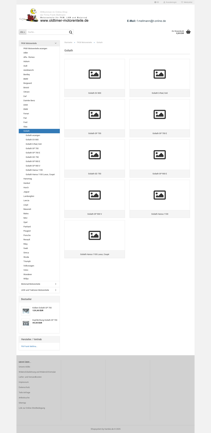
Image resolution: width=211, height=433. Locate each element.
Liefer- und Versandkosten (30, 377)
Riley (25, 244)
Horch (26, 187)
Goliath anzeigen (33, 135)
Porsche (27, 235)
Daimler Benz (29, 100)
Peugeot (27, 231)
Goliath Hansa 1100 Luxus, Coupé (40, 174)
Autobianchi (28, 70)
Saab (25, 248)
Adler (25, 53)
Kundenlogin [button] (170, 2)
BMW (25, 79)
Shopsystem (96, 429)
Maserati (27, 209)
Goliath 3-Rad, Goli (34, 144)
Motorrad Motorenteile (30, 284)
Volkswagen (28, 266)
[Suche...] (22, 32)
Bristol (26, 87)
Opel (25, 222)
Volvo (25, 270)
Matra (25, 213)
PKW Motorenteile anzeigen (35, 48)
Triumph (27, 261)
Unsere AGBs (24, 367)
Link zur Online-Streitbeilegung (32, 408)
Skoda (26, 257)
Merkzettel (186, 2)
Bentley (26, 74)
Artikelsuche (24, 397)
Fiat (25, 118)
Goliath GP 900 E (33, 161)
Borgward (27, 83)
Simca (26, 252)
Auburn (26, 61)
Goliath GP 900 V (33, 166)
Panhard (27, 226)
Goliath (26, 131)
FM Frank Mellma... (29, 346)
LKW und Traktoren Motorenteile (35, 290)
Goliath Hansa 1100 (34, 170)
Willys (26, 279)
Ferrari (26, 113)
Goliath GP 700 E (33, 153)
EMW (25, 109)
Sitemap (22, 403)
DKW (25, 105)
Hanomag (27, 179)
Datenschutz (24, 387)
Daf (25, 96)
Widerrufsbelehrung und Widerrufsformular (37, 372)
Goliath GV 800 (32, 139)
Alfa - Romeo (29, 57)
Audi (25, 66)
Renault (26, 239)
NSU (25, 218)
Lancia (26, 200)
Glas (25, 127)
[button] (156, 2)
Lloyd (25, 205)
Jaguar (26, 192)
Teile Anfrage (24, 392)
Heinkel (26, 183)
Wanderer (27, 274)
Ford (25, 122)
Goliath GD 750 (32, 157)
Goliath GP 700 (32, 148)
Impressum (24, 382)
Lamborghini (28, 196)
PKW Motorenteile (29, 43)
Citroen (26, 92)
